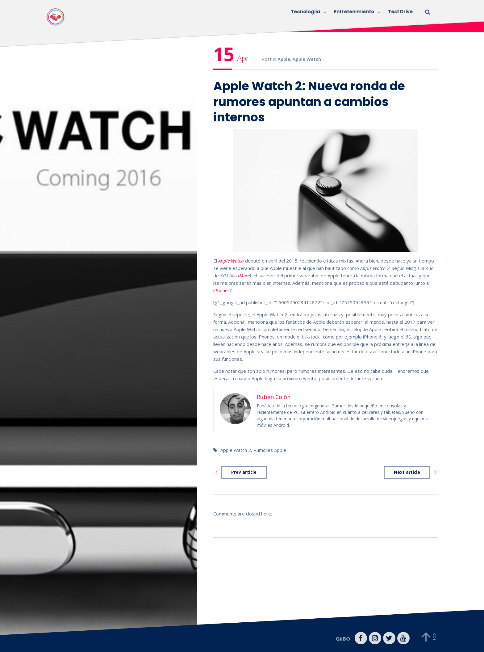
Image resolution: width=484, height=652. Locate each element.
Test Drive (400, 11)
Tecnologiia (308, 12)
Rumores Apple (269, 450)
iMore (244, 275)
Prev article (244, 472)
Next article (407, 472)
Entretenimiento (356, 12)
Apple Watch (307, 59)
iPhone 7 (222, 290)
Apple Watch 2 (235, 450)
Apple (283, 59)
